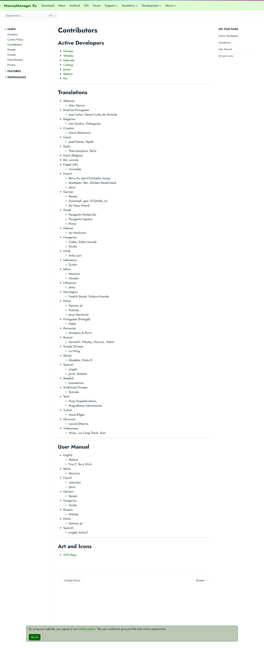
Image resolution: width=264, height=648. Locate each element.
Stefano (68, 74)
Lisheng (68, 65)
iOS (86, 5)
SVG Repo (70, 555)
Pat (65, 78)
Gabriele (68, 60)
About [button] (170, 5)
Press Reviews (15, 60)
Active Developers (228, 36)
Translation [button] (130, 5)
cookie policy (86, 629)
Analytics (12, 34)
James (67, 69)
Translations (225, 42)
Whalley (68, 56)
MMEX (11, 29)
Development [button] (152, 5)
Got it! (34, 637)
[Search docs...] (31, 15)
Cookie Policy (15, 39)
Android (74, 5)
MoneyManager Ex (20, 5)
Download (47, 5)
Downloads (16, 77)
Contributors (14, 44)
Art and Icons (226, 56)
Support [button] (111, 5)
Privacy (11, 65)
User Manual (225, 49)
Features (14, 71)
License (11, 55)
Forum (97, 5)
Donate (11, 50)
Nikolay (68, 51)
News (61, 5)
